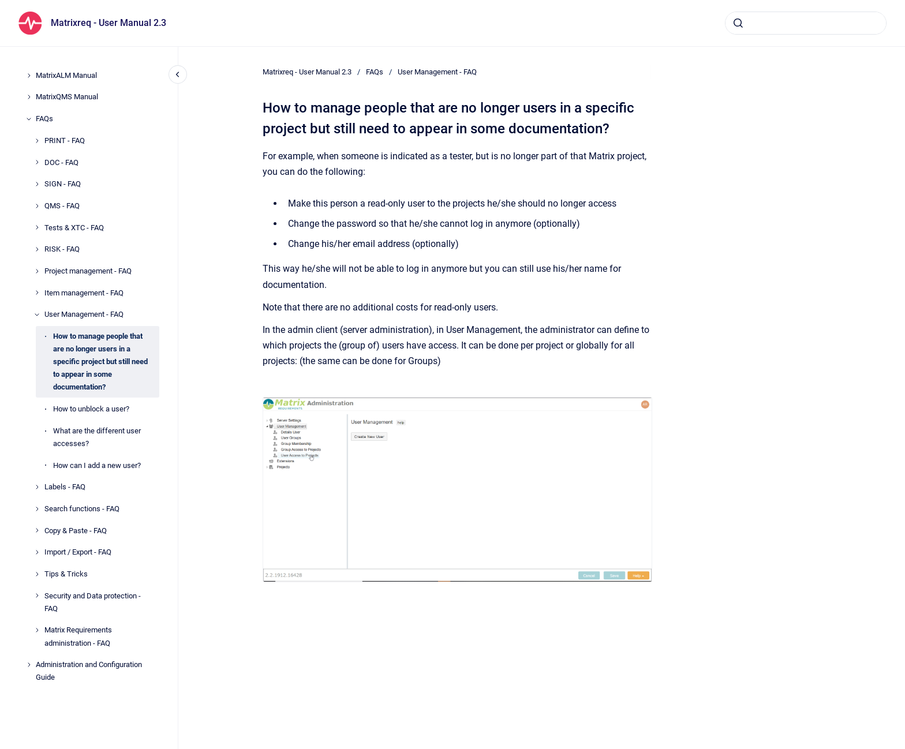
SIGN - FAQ (62, 183)
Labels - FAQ (64, 486)
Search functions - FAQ (81, 508)
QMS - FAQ (62, 205)
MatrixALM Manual (66, 75)
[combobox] (806, 23)
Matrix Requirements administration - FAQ (78, 636)
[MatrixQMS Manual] (28, 97)
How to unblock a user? (91, 409)
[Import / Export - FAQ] (37, 552)
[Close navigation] (178, 74)
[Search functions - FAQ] (37, 509)
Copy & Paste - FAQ (75, 530)
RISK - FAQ (62, 249)
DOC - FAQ (61, 162)
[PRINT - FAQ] (37, 140)
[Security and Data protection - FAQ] (37, 595)
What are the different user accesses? (97, 437)
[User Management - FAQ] (37, 314)
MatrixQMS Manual (67, 96)
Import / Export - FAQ (77, 552)
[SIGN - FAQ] (37, 184)
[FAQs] (28, 118)
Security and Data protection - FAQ (92, 602)
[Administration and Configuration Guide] (28, 664)
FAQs (44, 118)
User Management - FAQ (84, 314)
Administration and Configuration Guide (89, 670)
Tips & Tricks (66, 574)
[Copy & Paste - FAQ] (37, 530)
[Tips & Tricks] (37, 574)
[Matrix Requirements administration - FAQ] (37, 630)
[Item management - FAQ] (37, 292)
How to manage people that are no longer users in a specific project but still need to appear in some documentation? (100, 361)
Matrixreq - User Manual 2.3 (108, 22)
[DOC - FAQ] (37, 162)
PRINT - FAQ (64, 140)
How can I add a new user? (97, 465)
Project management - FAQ (88, 271)
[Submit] (738, 23)
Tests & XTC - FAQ (74, 227)
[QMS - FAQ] (37, 206)
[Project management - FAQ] (37, 271)
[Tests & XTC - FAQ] (37, 227)
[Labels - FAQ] (37, 487)
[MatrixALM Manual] (28, 75)
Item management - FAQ (84, 293)
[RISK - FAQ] (37, 249)
